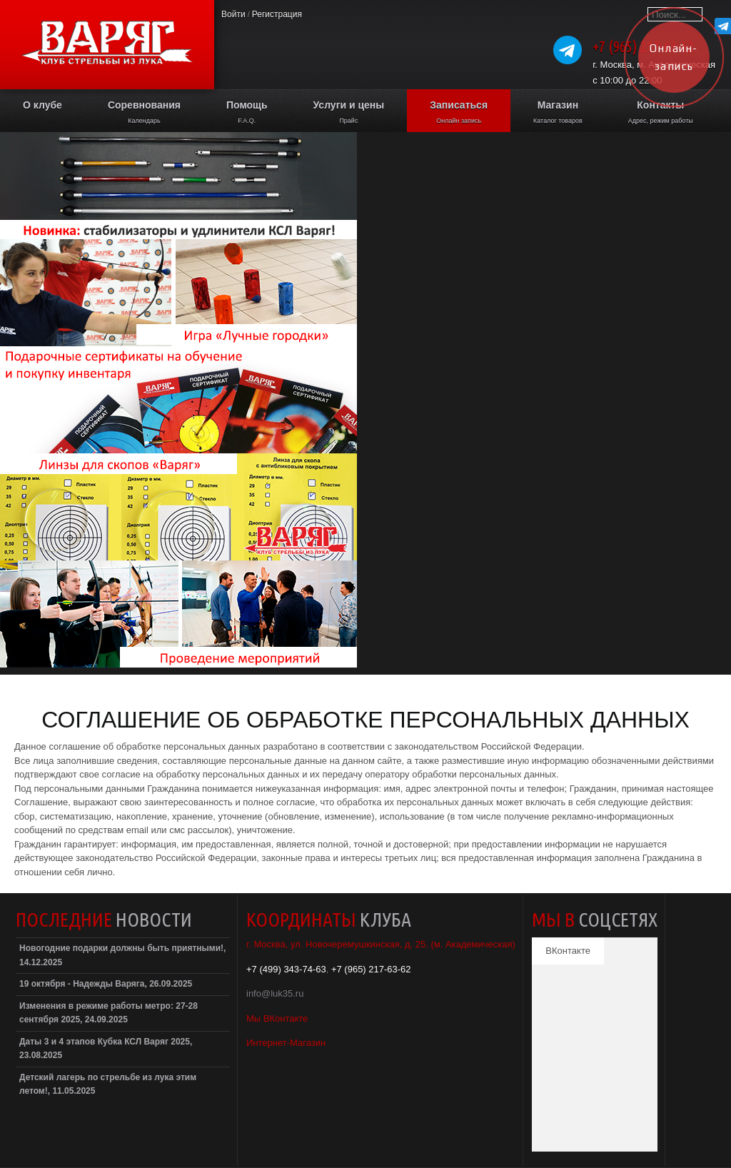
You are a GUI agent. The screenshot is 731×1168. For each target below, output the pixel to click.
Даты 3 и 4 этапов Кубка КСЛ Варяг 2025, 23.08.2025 (105, 1049)
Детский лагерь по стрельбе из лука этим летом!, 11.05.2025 (107, 1084)
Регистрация (277, 14)
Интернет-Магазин (286, 1042)
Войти (233, 14)
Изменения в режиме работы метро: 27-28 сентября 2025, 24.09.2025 (108, 1013)
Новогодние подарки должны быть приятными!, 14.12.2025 (122, 955)
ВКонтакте (567, 950)
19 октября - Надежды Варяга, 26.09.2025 (105, 984)
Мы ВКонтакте (277, 1018)
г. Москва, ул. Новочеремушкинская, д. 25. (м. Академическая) (380, 944)
